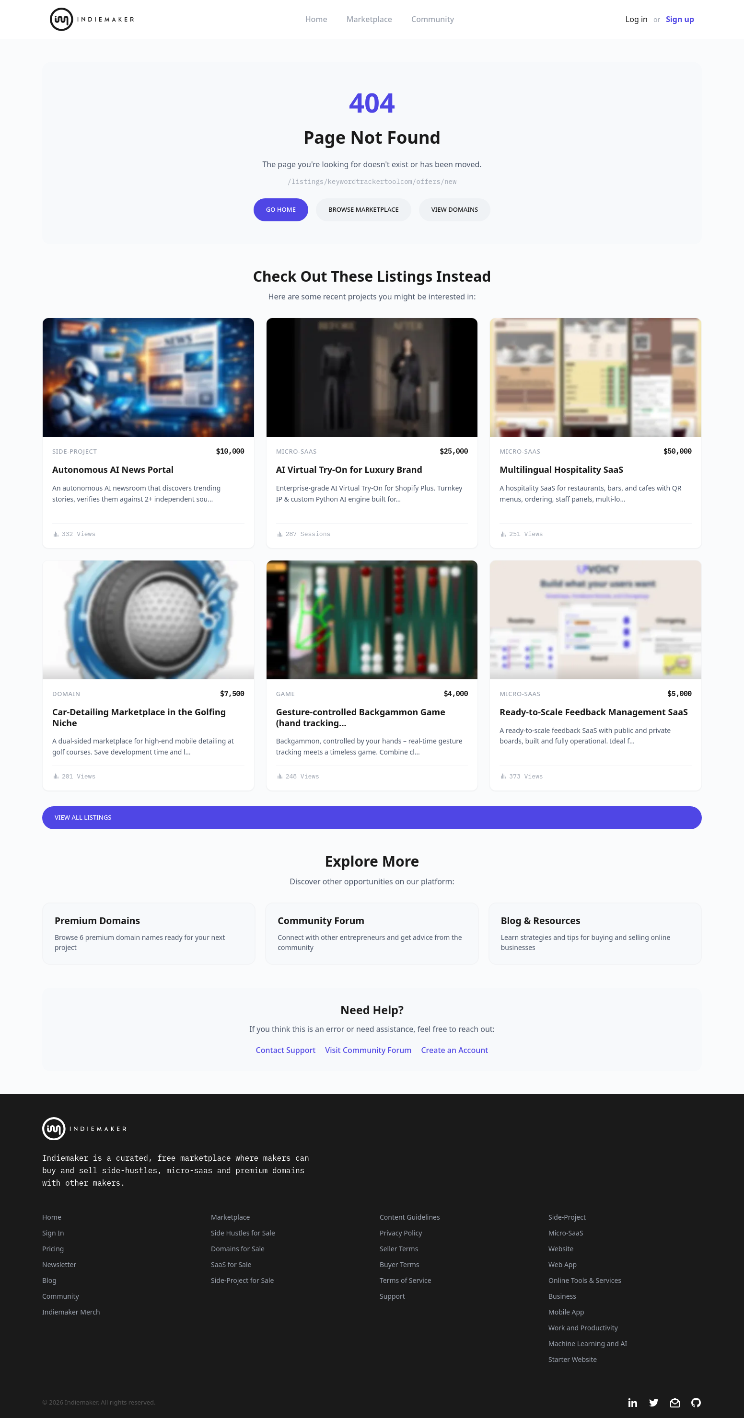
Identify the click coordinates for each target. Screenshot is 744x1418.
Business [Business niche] (562, 1296)
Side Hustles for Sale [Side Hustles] (243, 1232)
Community (432, 19)
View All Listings (83, 817)
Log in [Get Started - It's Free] (637, 19)
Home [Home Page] (51, 1217)
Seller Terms (399, 1248)
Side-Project (74, 451)
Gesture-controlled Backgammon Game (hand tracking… (360, 717)
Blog (49, 1280)
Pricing (53, 1248)
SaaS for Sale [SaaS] (231, 1264)
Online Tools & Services (584, 1280)
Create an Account (454, 1050)
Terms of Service (405, 1280)
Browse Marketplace (363, 209)
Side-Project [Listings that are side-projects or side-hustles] (567, 1217)
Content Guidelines (410, 1217)
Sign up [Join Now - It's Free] (680, 19)
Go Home (281, 209)
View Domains (454, 209)
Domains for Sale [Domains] (238, 1248)
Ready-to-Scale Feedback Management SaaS (594, 712)
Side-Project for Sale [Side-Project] (242, 1280)
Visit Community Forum (368, 1050)
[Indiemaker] (257, 1129)
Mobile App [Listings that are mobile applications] (566, 1311)
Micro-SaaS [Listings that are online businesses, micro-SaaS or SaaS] (565, 1232)
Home (316, 19)
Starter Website (572, 1359)
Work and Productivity (583, 1327)
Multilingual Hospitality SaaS (561, 469)
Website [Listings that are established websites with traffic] (561, 1248)
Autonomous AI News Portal (113, 469)
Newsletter (59, 1264)
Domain (66, 693)
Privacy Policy (401, 1232)
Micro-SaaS (296, 451)
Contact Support (286, 1050)
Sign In (53, 1232)
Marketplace (369, 19)
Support (392, 1296)
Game (285, 693)
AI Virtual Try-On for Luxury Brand (349, 469)
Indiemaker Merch (71, 1311)
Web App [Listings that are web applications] (562, 1264)
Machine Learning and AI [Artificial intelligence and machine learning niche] (587, 1343)
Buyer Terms (399, 1264)
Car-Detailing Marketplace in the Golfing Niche (139, 717)
